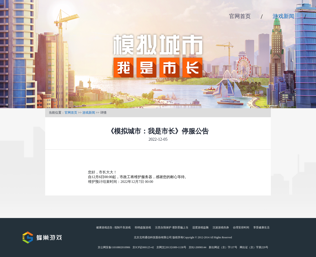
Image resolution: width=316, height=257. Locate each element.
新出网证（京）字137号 (223, 247)
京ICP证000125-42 (143, 247)
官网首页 (240, 16)
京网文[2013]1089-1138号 (171, 247)
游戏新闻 (283, 16)
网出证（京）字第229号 (254, 247)
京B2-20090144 (197, 247)
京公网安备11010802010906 (114, 247)
